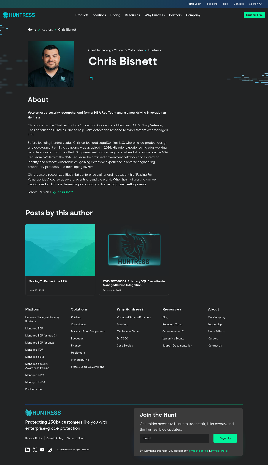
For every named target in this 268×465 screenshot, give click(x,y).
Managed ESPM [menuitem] (35, 382)
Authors (47, 29)
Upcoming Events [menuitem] (173, 338)
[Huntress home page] (75, 412)
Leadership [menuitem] (215, 324)
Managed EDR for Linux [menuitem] (39, 342)
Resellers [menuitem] (122, 324)
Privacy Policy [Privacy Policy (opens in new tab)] (34, 438)
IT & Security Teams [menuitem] (128, 331)
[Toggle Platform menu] (42, 311)
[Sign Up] (225, 438)
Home (32, 29)
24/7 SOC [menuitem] (123, 338)
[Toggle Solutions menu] (88, 311)
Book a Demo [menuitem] (33, 389)
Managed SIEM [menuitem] (34, 356)
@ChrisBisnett (63, 191)
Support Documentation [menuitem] (177, 345)
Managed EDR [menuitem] (34, 328)
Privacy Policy (220, 450)
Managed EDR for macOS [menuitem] (41, 335)
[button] (254, 15)
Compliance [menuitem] (78, 324)
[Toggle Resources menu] (179, 311)
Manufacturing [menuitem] (80, 359)
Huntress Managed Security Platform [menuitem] (42, 319)
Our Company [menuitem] (216, 317)
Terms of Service (198, 450)
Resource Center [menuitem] (173, 324)
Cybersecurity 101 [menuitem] (173, 331)
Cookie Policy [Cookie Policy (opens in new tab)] (55, 438)
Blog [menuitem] (165, 317)
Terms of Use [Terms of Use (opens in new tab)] (75, 438)
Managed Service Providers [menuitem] (134, 317)
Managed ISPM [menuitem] (34, 375)
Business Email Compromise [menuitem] (88, 331)
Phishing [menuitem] (76, 317)
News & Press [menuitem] (216, 331)
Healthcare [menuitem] (78, 352)
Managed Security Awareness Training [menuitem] (37, 366)
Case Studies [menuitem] (125, 345)
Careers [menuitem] (213, 338)
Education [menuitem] (77, 338)
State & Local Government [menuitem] (87, 366)
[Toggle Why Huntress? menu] (134, 311)
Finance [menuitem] (76, 345)
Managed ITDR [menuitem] (34, 349)
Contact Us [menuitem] (215, 345)
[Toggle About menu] (225, 311)
